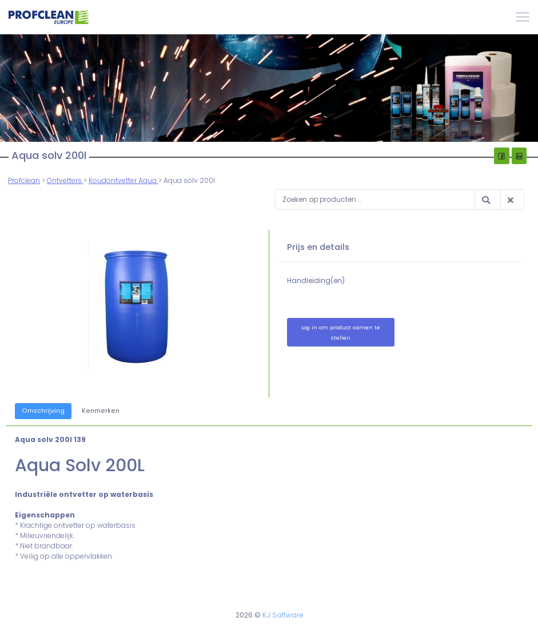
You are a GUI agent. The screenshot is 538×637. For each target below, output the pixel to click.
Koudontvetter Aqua (123, 180)
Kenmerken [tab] (100, 411)
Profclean (24, 180)
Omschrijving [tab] (43, 411)
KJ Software (282, 615)
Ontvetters (65, 180)
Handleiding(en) (316, 280)
